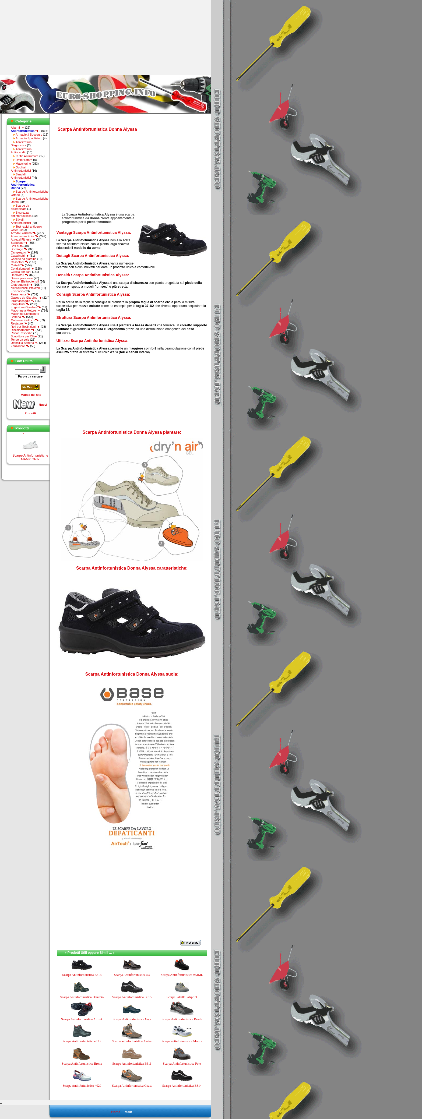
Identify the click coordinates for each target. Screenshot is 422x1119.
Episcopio (17, 291)
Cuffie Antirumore (27, 156)
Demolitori (20, 275)
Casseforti (20, 262)
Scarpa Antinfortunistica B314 (182, 1086)
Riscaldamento (23, 329)
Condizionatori (22, 268)
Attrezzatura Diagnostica (21, 143)
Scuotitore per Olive (24, 336)
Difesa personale (22, 278)
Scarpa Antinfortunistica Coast (132, 1086)
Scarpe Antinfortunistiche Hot (81, 1041)
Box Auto (17, 246)
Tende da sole (20, 339)
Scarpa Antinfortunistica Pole (182, 1063)
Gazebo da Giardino (26, 297)
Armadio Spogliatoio (29, 138)
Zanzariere (20, 346)
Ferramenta (20, 294)
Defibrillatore (24, 159)
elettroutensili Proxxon (25, 288)
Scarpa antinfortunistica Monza (181, 1041)
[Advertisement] (45, 37)
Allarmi (17, 127)
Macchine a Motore (25, 310)
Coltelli (17, 265)
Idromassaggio (22, 300)
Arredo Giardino (23, 233)
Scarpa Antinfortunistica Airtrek (82, 1019)
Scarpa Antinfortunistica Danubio (82, 997)
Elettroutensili (22, 284)
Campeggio (20, 252)
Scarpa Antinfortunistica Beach (182, 1019)
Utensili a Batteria (24, 342)
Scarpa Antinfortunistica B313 (81, 975)
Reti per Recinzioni (25, 326)
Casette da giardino (23, 258)
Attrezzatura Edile (24, 236)
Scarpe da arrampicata (20, 207)
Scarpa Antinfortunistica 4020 (81, 1086)
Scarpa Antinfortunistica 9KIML (182, 975)
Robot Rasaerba (21, 333)
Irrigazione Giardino (26, 307)
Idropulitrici (20, 304)
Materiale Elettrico (25, 320)
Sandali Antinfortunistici (21, 176)
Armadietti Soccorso (29, 134)
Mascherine (23, 163)
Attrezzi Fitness (23, 239)
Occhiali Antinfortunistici (21, 169)
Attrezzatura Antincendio (21, 150)
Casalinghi (20, 255)
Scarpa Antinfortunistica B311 (132, 1063)
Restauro (19, 323)
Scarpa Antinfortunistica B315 (132, 997)
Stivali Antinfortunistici (21, 221)
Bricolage (19, 249)
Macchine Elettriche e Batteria (25, 315)
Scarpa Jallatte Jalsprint (182, 997)
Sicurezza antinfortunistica (21, 214)
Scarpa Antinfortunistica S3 (132, 975)
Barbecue (19, 242)
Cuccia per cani (21, 271)
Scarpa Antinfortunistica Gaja (132, 1019)
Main (128, 1112)
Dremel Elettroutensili (25, 281)
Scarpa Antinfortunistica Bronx (82, 1063)
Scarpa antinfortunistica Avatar (132, 1041)
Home (115, 1112)
